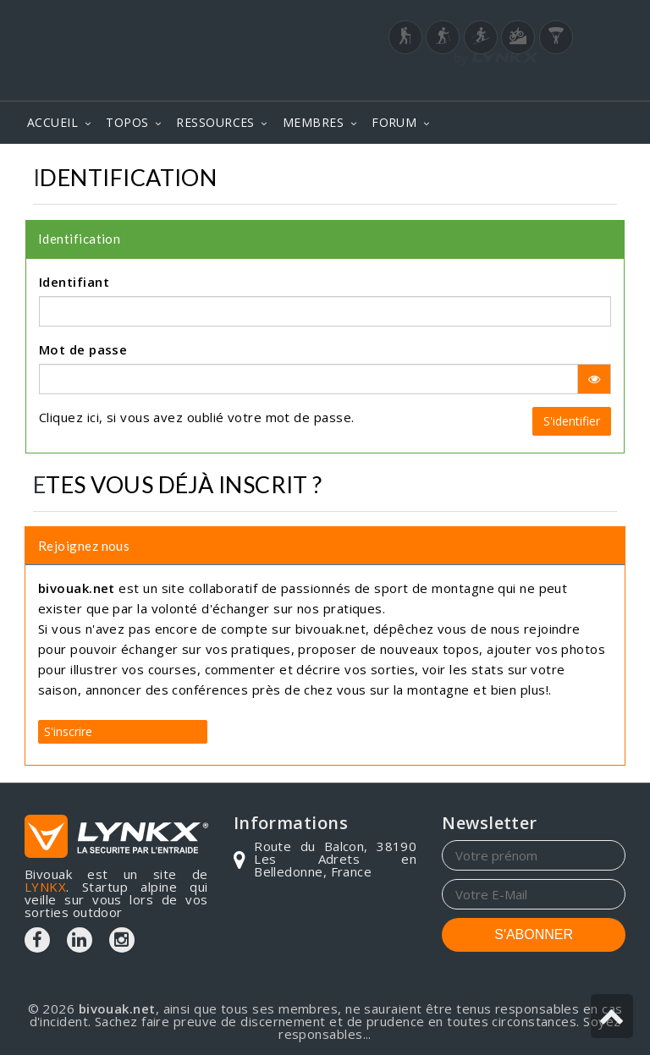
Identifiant (74, 281)
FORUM (394, 122)
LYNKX (45, 886)
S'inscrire (68, 731)
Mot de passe (83, 349)
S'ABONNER (533, 934)
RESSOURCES (215, 122)
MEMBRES (313, 122)
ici (93, 417)
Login (541, 83)
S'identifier (571, 421)
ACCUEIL (52, 122)
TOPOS (127, 122)
